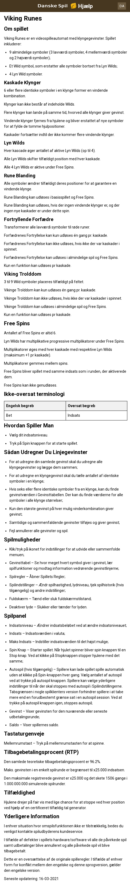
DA (122, 6)
